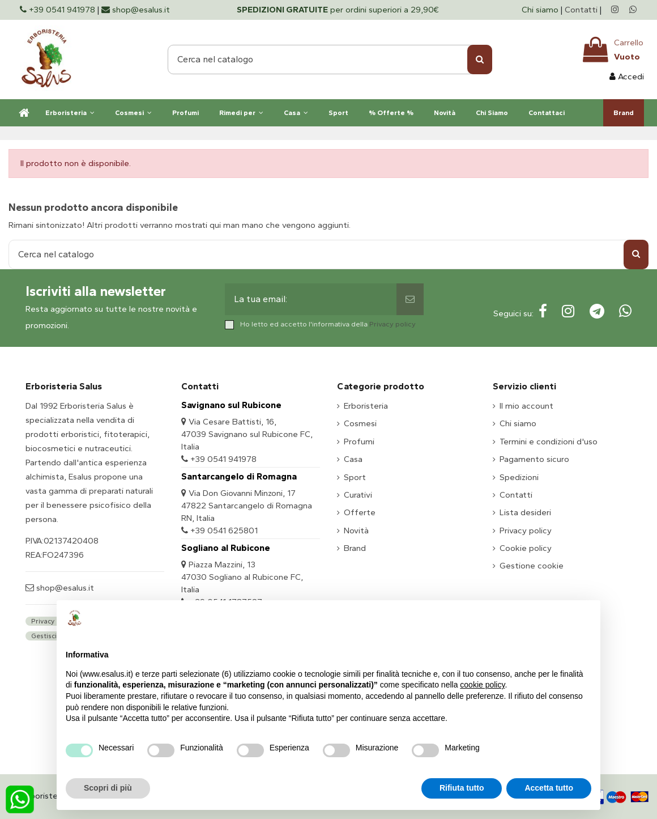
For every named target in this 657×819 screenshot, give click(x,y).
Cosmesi (360, 423)
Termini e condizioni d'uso (549, 441)
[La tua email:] (311, 299)
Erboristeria (366, 406)
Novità (356, 530)
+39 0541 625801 (224, 530)
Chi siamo (541, 10)
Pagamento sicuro (534, 459)
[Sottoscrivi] (410, 299)
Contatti (581, 10)
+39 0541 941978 (223, 459)
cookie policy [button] (482, 684)
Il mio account (526, 406)
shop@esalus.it (64, 588)
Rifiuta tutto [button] (462, 787)
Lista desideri (525, 512)
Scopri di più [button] (108, 787)
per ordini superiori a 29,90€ (338, 10)
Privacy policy (392, 324)
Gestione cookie (532, 566)
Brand (355, 548)
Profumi (359, 441)
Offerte (360, 512)
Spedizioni (519, 477)
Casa (353, 459)
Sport (355, 477)
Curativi (358, 495)
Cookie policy (526, 548)
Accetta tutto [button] (548, 787)
